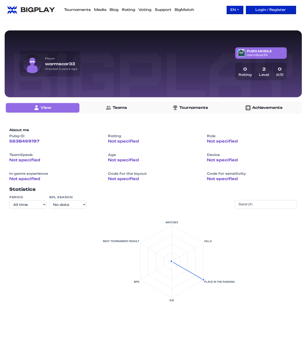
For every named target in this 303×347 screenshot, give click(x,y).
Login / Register (270, 10)
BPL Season (61, 197)
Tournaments (77, 10)
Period (16, 197)
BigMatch (184, 10)
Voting (144, 10)
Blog (114, 10)
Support (163, 10)
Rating (128, 10)
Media (100, 10)
